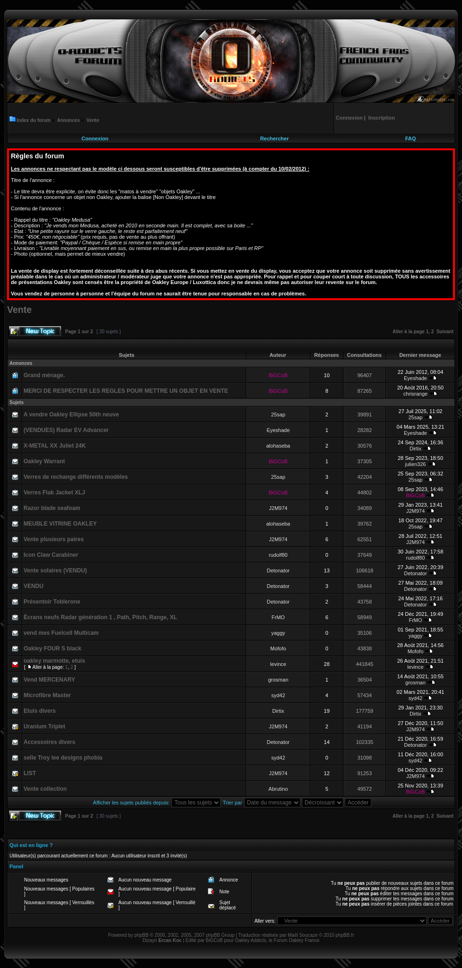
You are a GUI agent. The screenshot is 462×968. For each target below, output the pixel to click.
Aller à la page (409, 331)
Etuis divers (40, 711)
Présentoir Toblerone (52, 601)
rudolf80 (278, 555)
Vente (92, 120)
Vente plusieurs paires (54, 539)
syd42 (278, 695)
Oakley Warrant (44, 461)
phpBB (141, 935)
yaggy (278, 633)
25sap (278, 414)
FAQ (410, 138)
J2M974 (278, 508)
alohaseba (278, 446)
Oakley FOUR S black (52, 648)
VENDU (33, 586)
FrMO (278, 617)
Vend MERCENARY (49, 679)
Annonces (68, 120)
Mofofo (278, 648)
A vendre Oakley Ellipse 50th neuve (71, 414)
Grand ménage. (44, 375)
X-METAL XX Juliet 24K (55, 445)
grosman (278, 680)
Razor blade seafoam (52, 508)
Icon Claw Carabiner (51, 555)
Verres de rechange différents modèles (76, 477)
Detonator (278, 570)
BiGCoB (278, 375)
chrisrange (415, 394)
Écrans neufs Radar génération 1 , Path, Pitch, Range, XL (100, 617)
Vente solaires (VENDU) (55, 570)
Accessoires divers (49, 742)
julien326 (415, 464)
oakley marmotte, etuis (54, 660)
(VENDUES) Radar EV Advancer (66, 430)
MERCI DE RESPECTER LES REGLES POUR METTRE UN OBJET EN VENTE (126, 391)
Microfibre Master (47, 695)
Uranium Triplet (44, 726)
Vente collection (45, 789)
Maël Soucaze (302, 935)
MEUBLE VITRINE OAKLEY (60, 523)
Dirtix (415, 448)
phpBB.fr (344, 935)
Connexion (95, 138)
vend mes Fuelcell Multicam (61, 633)
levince (278, 664)
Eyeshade (415, 378)
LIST (30, 773)
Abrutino (278, 789)
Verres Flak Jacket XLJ (54, 492)
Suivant (444, 331)
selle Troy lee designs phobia (63, 757)
